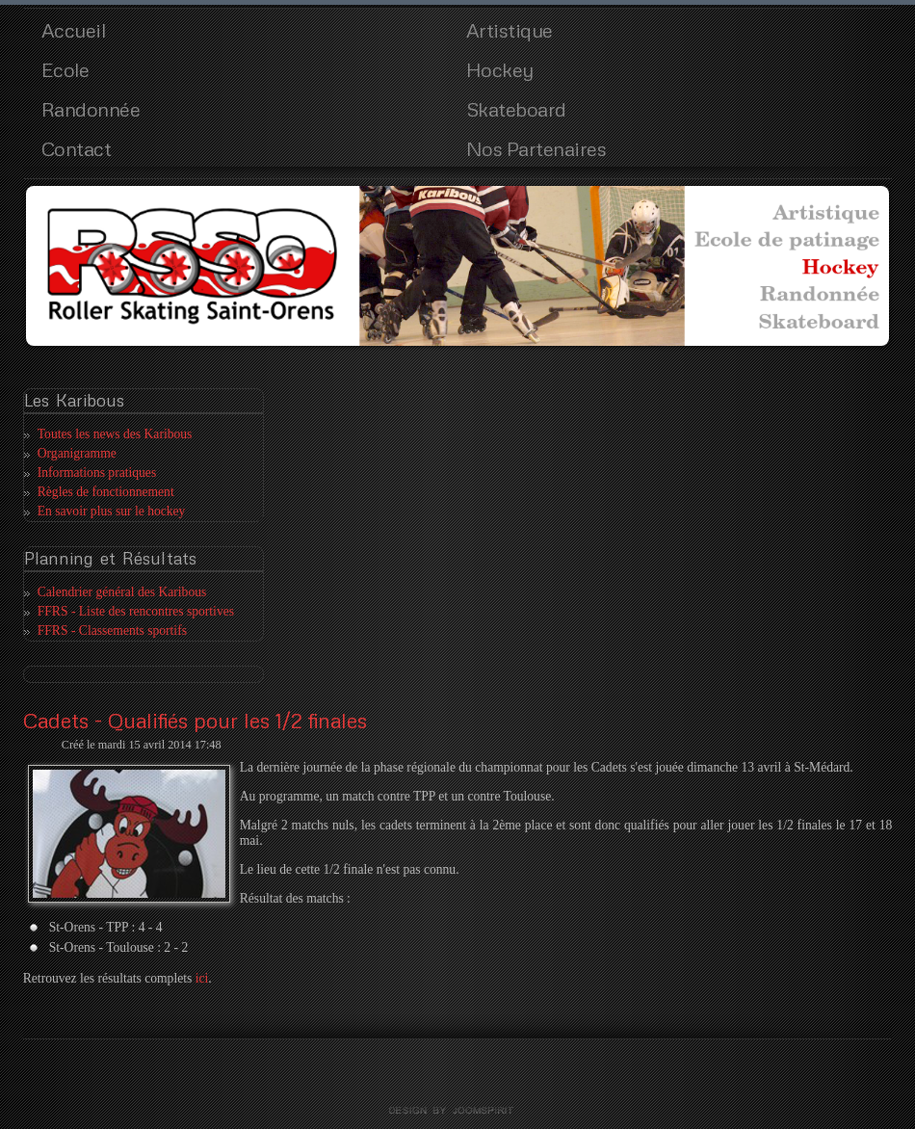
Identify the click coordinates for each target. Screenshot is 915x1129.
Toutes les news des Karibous (115, 434)
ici (202, 978)
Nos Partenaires (536, 148)
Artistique (509, 29)
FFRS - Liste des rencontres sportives (136, 611)
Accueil (73, 29)
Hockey (500, 69)
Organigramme (77, 453)
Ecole (65, 69)
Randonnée (91, 108)
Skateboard (516, 108)
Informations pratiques (97, 472)
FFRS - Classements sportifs (112, 630)
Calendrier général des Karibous (122, 592)
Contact (76, 148)
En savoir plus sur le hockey (112, 511)
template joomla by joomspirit (457, 1111)
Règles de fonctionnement (106, 492)
